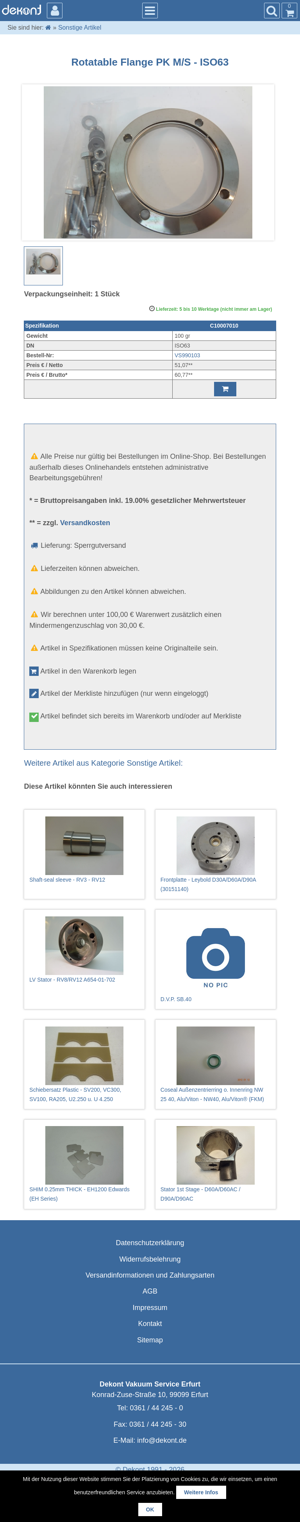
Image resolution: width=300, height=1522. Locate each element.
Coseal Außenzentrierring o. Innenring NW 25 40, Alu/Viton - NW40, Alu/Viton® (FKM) (216, 1064)
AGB (150, 1291)
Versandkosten (85, 523)
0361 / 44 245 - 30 (157, 1424)
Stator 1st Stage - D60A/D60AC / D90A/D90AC (216, 1164)
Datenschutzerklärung (150, 1243)
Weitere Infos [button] (201, 1492)
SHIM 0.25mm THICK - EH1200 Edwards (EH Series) (84, 1164)
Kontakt (150, 1324)
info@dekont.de (161, 1440)
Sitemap (150, 1340)
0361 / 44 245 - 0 (156, 1408)
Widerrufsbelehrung (149, 1259)
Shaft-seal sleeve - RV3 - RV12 (84, 849)
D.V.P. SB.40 (216, 959)
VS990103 (187, 355)
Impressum (149, 1308)
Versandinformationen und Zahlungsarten (150, 1275)
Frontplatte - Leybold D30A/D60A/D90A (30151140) (216, 854)
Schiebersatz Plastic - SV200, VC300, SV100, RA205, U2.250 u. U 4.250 (84, 1064)
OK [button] (150, 1509)
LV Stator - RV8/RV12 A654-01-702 (84, 949)
